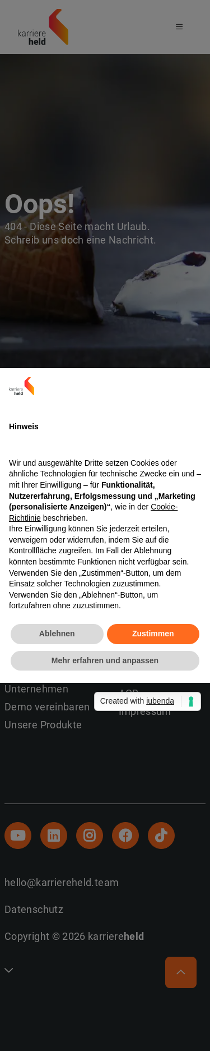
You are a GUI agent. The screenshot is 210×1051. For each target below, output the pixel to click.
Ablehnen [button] (57, 633)
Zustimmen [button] (153, 633)
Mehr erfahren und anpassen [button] (105, 660)
